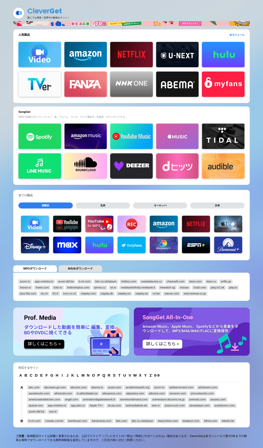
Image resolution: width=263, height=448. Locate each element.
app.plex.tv (78, 404)
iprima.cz (100, 286)
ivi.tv (113, 286)
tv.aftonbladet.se (87, 392)
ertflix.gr (226, 280)
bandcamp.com (101, 420)
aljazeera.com (135, 392)
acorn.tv (25, 280)
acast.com (114, 386)
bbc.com (121, 420)
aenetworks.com (39, 392)
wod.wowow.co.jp (195, 292)
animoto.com (197, 398)
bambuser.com (77, 420)
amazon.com (178, 392)
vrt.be (156, 292)
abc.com (34, 386)
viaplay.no (124, 292)
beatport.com (191, 420)
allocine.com (157, 392)
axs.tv (53, 410)
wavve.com (172, 292)
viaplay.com (88, 292)
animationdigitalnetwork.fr (99, 398)
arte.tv (156, 404)
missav (184, 286)
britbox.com (128, 280)
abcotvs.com (79, 386)
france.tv (25, 286)
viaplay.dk (107, 292)
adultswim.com (207, 386)
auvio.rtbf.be (66, 280)
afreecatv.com (63, 392)
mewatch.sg (167, 286)
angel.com (71, 398)
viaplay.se (141, 292)
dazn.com (195, 280)
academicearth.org (137, 386)
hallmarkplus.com (78, 286)
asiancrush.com (175, 404)
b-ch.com (84, 280)
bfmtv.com (210, 420)
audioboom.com (225, 404)
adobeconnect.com (181, 386)
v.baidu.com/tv (54, 420)
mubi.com (200, 286)
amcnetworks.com (202, 392)
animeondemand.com (133, 398)
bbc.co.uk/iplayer (106, 280)
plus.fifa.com (28, 292)
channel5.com (176, 280)
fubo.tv (58, 286)
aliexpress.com (111, 392)
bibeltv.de (228, 420)
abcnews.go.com (55, 386)
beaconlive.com (168, 420)
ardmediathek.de (136, 404)
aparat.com (36, 404)
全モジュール (237, 34)
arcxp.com (114, 404)
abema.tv (97, 386)
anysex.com (218, 398)
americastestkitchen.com (44, 398)
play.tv (233, 286)
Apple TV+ (96, 404)
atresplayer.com (200, 404)
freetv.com (42, 286)
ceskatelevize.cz (151, 280)
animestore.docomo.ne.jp (168, 398)
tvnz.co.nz (69, 292)
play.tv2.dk (217, 286)
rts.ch (44, 292)
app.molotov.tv (44, 280)
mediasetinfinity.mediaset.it (138, 286)
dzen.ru (211, 280)
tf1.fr (55, 292)
